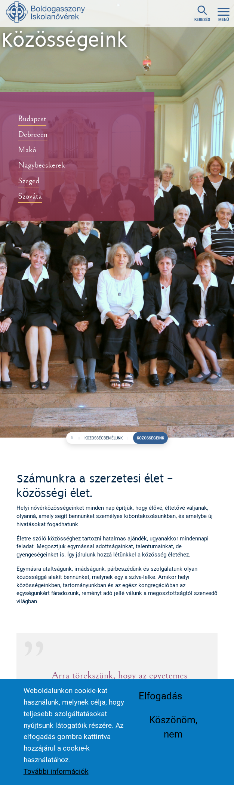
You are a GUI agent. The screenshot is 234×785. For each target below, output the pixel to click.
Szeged (28, 181)
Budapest (32, 118)
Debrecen (32, 134)
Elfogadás (160, 695)
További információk (56, 771)
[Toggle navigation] (223, 13)
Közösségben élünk (103, 438)
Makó (27, 150)
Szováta (30, 197)
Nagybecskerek (41, 165)
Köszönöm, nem (173, 726)
